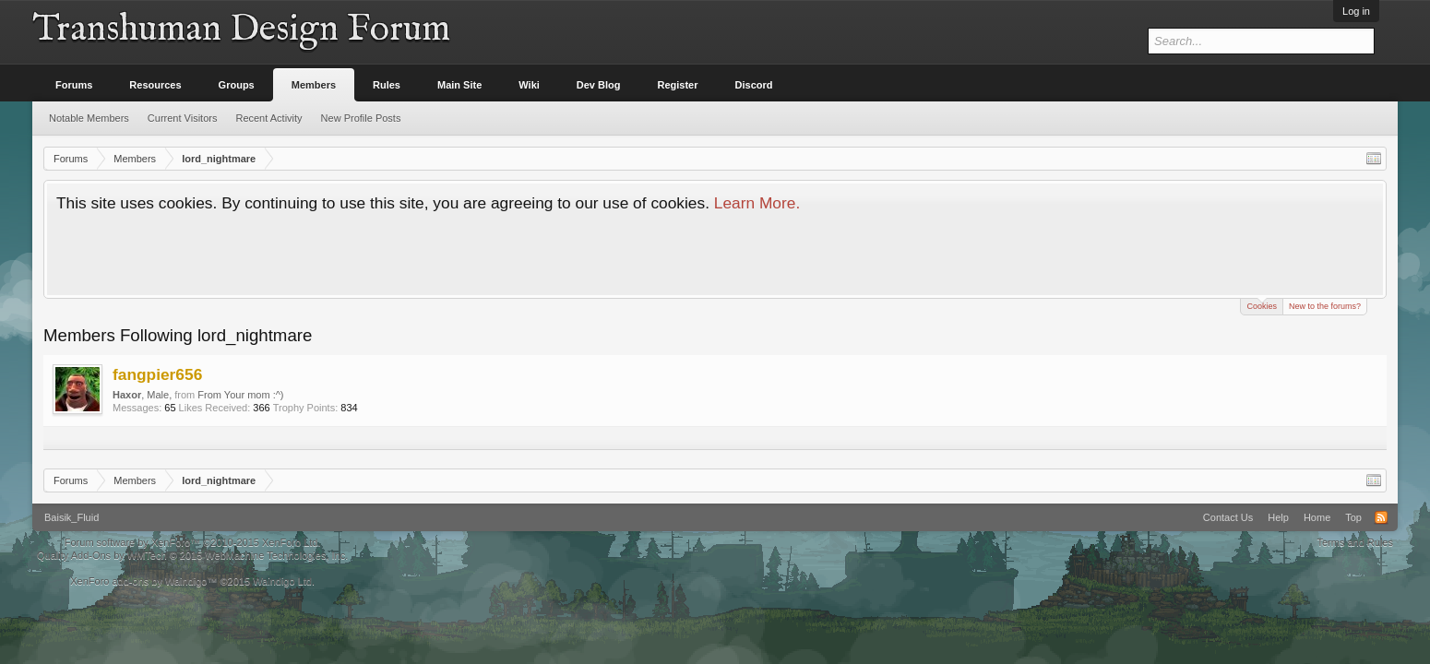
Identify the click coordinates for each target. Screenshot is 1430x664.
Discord (754, 84)
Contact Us (1228, 517)
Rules (386, 84)
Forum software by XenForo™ (193, 542)
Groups (237, 84)
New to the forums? (1325, 306)
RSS (1381, 517)
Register (678, 84)
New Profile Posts (361, 118)
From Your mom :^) (240, 394)
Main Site (459, 84)
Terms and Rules (1355, 542)
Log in (1356, 11)
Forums (73, 84)
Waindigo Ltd (282, 581)
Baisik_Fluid (71, 517)
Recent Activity (268, 118)
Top (1353, 517)
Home (1317, 517)
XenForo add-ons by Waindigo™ (143, 581)
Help (1278, 517)
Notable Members (89, 118)
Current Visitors (183, 118)
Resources (155, 84)
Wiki (529, 84)
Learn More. (757, 203)
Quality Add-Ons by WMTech (192, 555)
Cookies (1261, 305)
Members (314, 84)
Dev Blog (599, 84)
